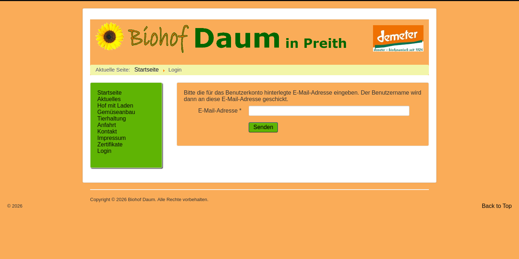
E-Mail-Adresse (219, 111)
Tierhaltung (111, 118)
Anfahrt (106, 125)
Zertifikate (110, 144)
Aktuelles (109, 99)
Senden (263, 127)
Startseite (109, 93)
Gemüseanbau (116, 112)
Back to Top (497, 206)
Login (104, 151)
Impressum (111, 138)
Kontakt (107, 131)
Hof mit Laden (115, 106)
